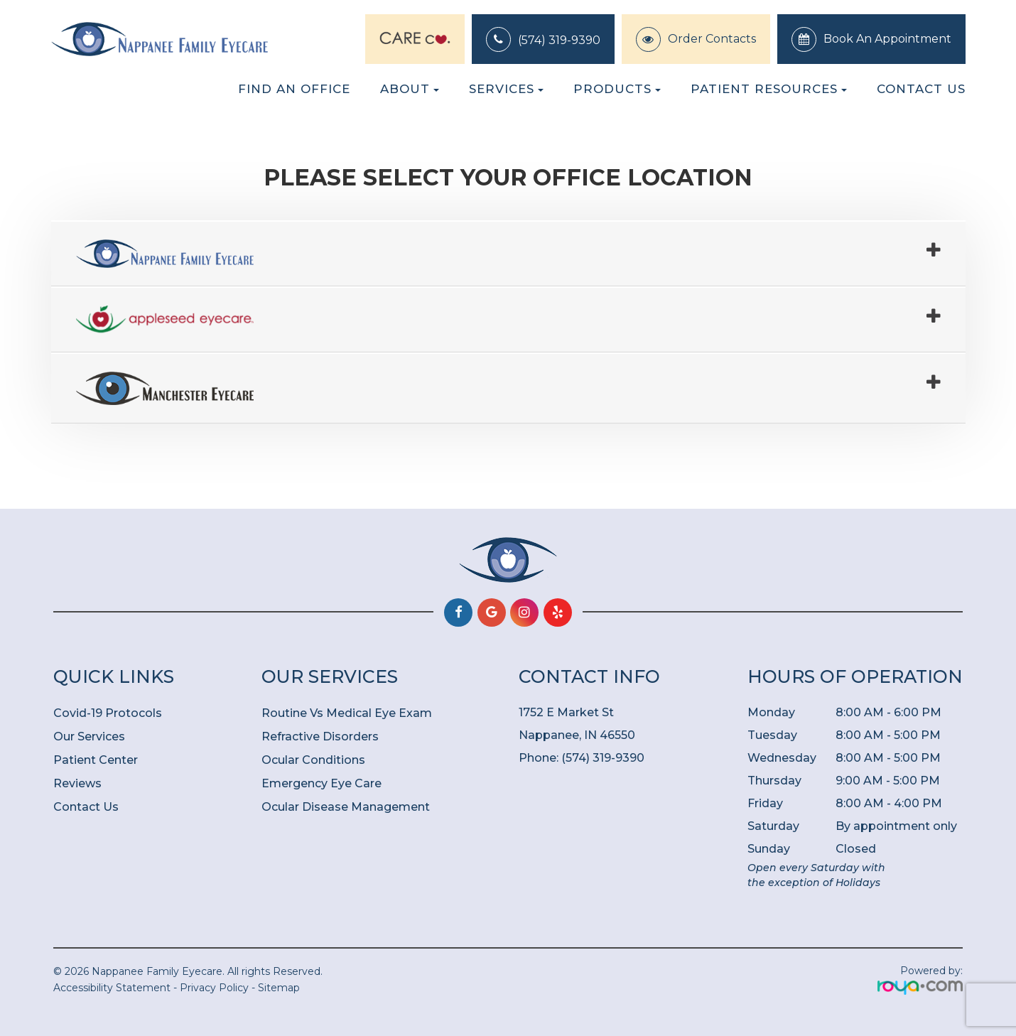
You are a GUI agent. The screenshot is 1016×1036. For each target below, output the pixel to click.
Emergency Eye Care (321, 783)
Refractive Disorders (320, 736)
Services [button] (506, 89)
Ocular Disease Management (345, 807)
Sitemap (279, 987)
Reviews (77, 783)
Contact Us (921, 89)
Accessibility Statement (112, 987)
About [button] (409, 89)
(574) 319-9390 (559, 40)
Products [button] (617, 89)
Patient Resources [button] (769, 89)
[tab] (508, 254)
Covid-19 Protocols (107, 713)
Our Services (89, 736)
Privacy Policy (214, 987)
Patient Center (95, 760)
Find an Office (294, 89)
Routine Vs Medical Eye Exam (346, 713)
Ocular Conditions (313, 760)
